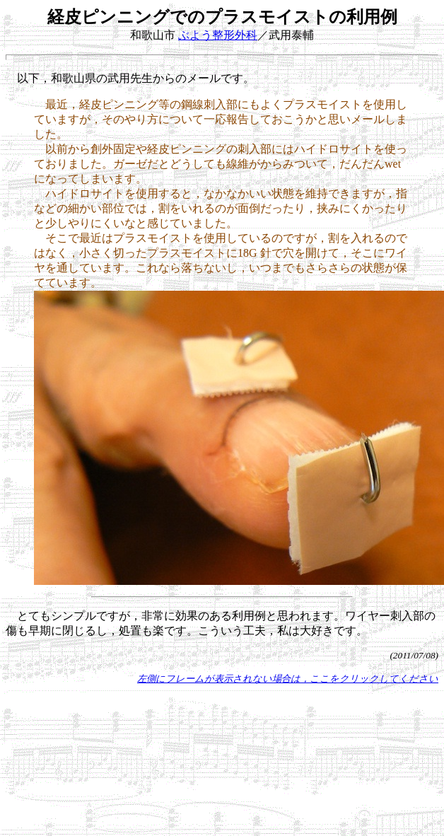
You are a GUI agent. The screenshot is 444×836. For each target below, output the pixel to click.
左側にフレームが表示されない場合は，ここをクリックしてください (287, 678)
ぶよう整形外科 (217, 35)
